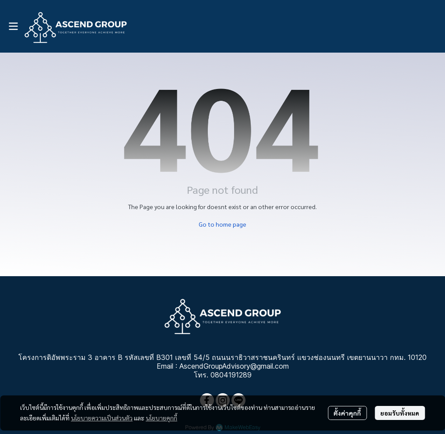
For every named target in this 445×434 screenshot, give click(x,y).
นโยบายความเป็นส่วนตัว (102, 418)
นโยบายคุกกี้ (161, 418)
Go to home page (222, 224)
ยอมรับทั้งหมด (399, 413)
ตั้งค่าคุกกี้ (347, 413)
